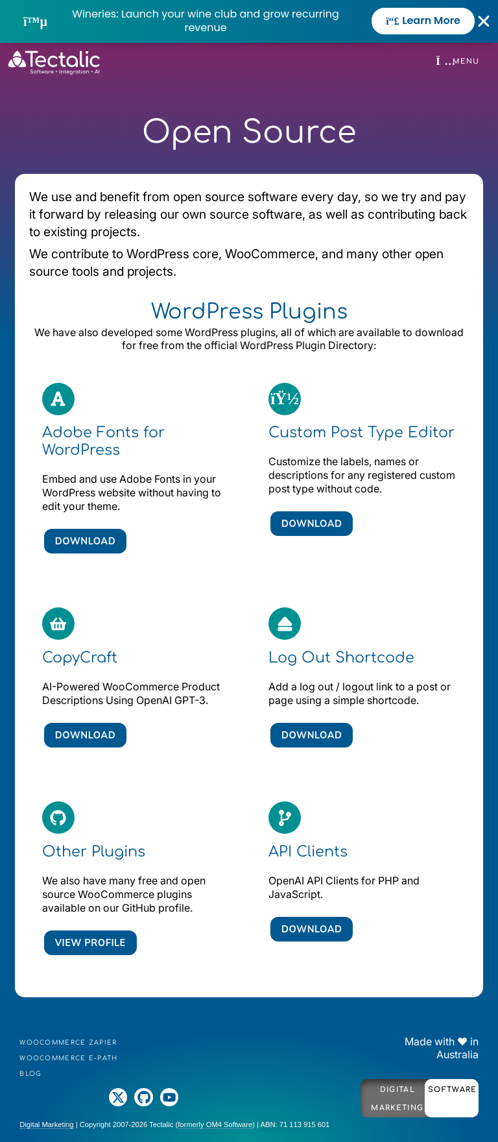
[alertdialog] (249, 21)
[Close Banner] (484, 21)
